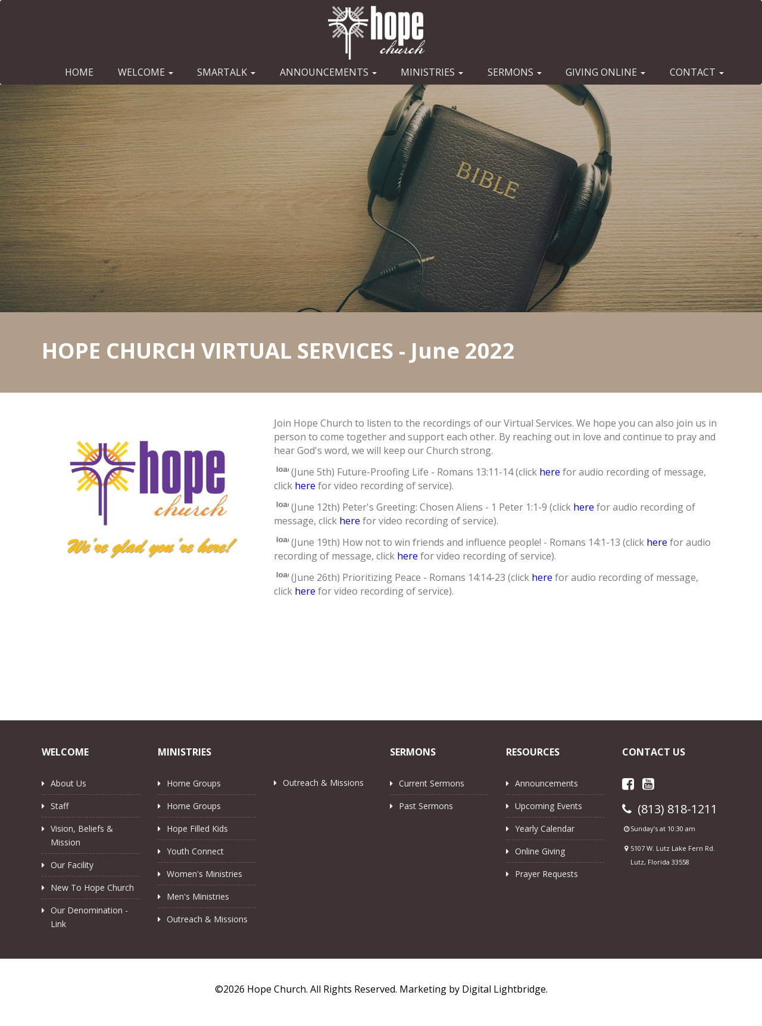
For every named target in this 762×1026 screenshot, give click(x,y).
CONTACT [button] (697, 72)
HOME (79, 72)
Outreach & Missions (207, 919)
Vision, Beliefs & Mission (82, 835)
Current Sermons (431, 783)
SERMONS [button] (515, 72)
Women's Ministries (204, 873)
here (549, 471)
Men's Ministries (198, 896)
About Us (68, 783)
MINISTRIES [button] (432, 72)
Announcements (546, 783)
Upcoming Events (548, 806)
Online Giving (540, 851)
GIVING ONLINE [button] (605, 72)
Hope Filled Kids (197, 828)
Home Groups (194, 783)
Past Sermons (426, 806)
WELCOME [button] (145, 72)
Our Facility (72, 864)
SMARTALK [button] (226, 72)
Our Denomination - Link (89, 916)
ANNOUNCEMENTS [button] (328, 72)
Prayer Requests (546, 873)
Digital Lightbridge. (505, 989)
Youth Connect (195, 851)
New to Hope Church (92, 887)
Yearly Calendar (544, 828)
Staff (59, 806)
